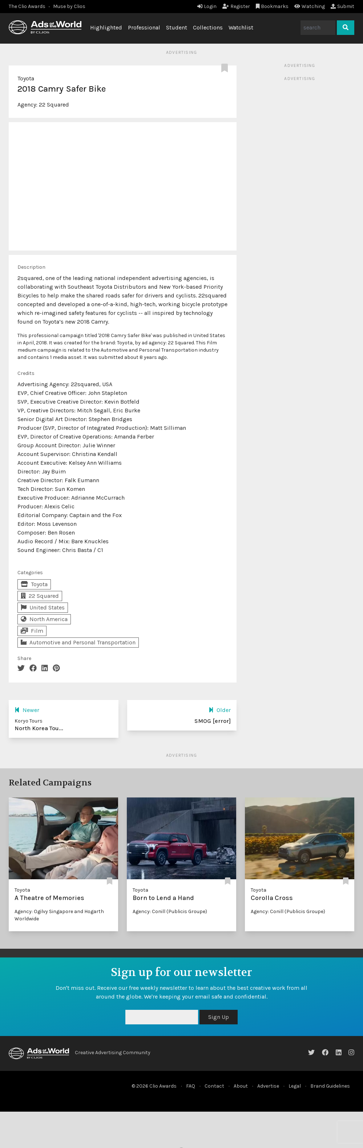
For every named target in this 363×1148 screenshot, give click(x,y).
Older (220, 710)
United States (43, 607)
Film (32, 630)
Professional (144, 27)
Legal (295, 1086)
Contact (214, 1086)
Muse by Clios (69, 6)
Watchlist (241, 27)
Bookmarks (272, 6)
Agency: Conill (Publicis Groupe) (170, 911)
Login (207, 6)
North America (44, 619)
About (241, 1086)
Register (236, 6)
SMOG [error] (212, 720)
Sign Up (218, 1016)
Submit (342, 6)
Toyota (25, 78)
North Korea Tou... (39, 728)
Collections (208, 27)
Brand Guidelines (330, 1086)
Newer (27, 710)
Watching (309, 6)
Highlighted (106, 27)
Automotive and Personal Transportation (78, 642)
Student (176, 27)
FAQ (190, 1086)
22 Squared (54, 104)
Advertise (268, 1086)
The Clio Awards (27, 6)
